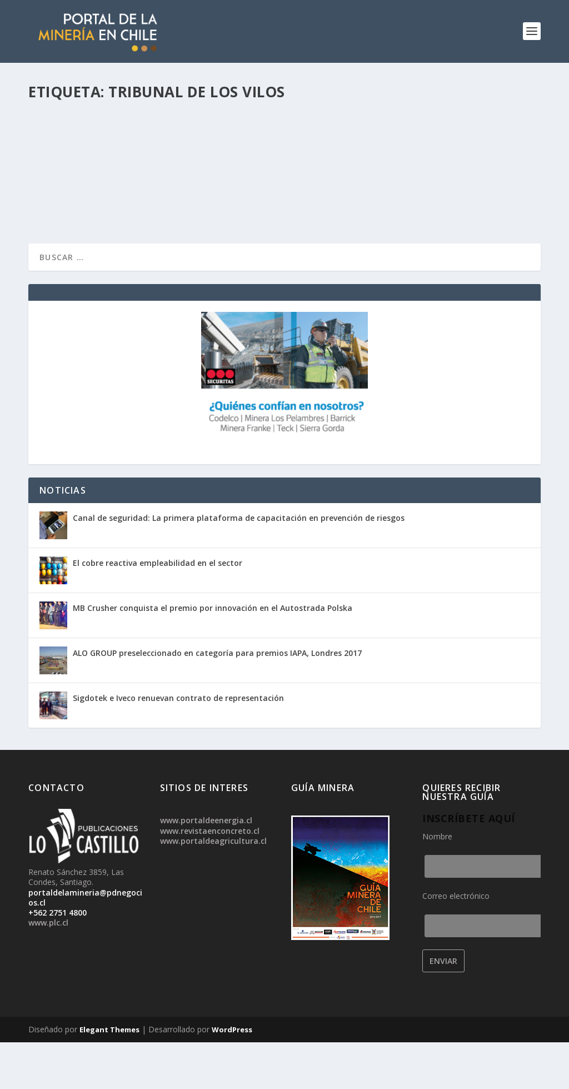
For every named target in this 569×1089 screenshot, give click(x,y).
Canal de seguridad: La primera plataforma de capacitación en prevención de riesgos (239, 564)
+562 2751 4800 (57, 959)
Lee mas (62, 241)
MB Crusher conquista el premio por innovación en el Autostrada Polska (212, 654)
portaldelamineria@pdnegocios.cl (85, 943)
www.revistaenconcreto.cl (209, 877)
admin (63, 164)
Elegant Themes (109, 1076)
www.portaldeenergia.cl (206, 867)
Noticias (93, 164)
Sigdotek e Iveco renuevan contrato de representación (178, 744)
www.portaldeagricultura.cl (213, 887)
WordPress (232, 1076)
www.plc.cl (48, 969)
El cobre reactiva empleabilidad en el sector (157, 609)
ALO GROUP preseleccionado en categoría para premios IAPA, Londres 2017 (217, 699)
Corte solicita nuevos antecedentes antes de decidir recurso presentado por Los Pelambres (151, 136)
